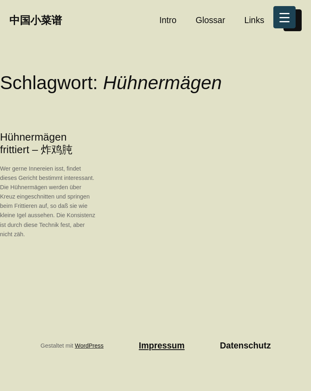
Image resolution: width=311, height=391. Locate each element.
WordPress (89, 345)
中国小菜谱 (35, 20)
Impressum (162, 345)
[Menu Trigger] (284, 17)
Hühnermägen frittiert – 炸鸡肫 (36, 143)
